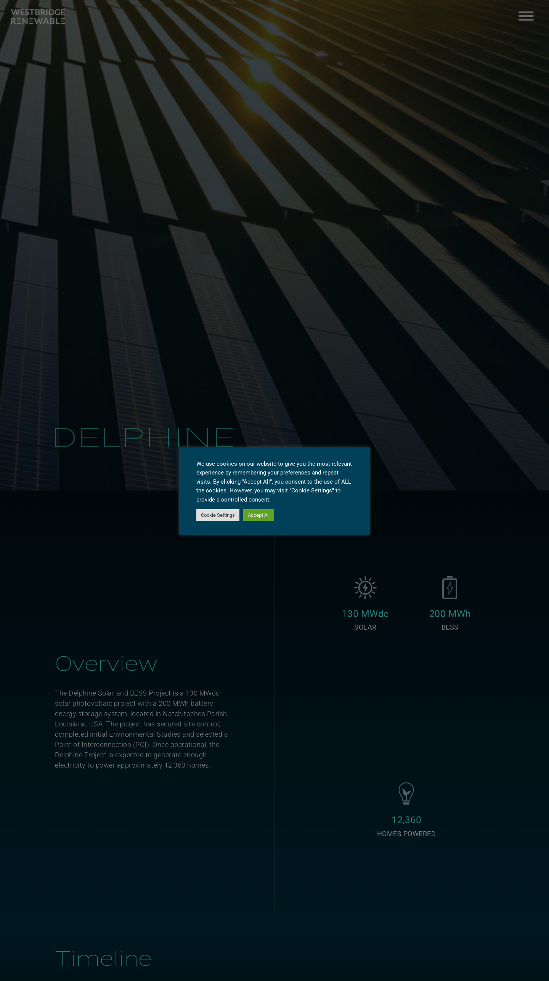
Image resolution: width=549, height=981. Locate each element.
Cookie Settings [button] (218, 515)
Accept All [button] (259, 515)
